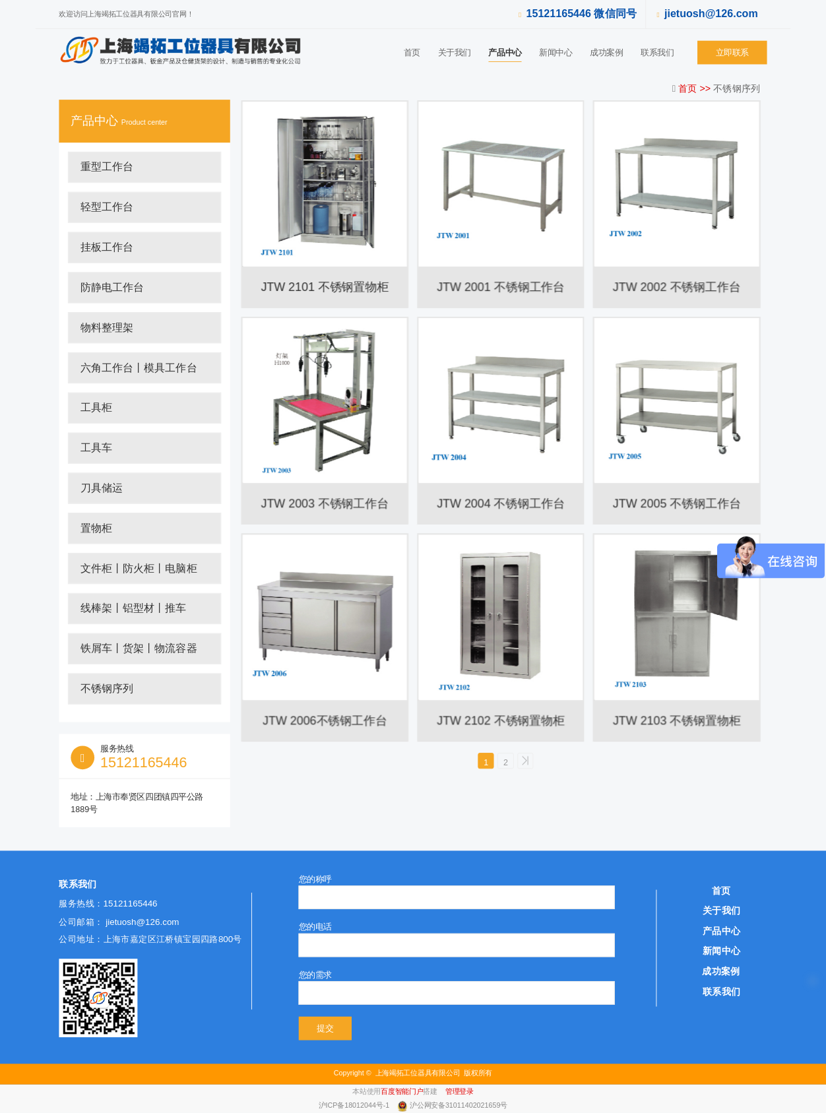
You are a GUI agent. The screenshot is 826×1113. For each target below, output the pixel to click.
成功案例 (606, 52)
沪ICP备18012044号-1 (355, 1106)
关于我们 (454, 52)
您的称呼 (315, 878)
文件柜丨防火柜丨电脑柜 (138, 568)
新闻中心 (555, 52)
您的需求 (315, 974)
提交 (325, 1028)
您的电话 (315, 927)
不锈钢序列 (106, 689)
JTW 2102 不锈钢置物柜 (501, 720)
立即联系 (732, 52)
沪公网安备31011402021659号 (458, 1106)
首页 (412, 52)
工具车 (96, 448)
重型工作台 (106, 167)
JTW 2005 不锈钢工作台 (677, 503)
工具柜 (96, 408)
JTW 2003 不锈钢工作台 (325, 503)
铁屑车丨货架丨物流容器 (138, 648)
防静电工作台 (112, 288)
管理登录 (459, 1091)
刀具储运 (101, 488)
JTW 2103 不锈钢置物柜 (677, 720)
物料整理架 (106, 327)
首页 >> (695, 88)
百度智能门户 (402, 1091)
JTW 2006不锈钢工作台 (325, 720)
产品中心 (504, 52)
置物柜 (96, 528)
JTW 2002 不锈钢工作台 (677, 287)
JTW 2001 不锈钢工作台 (501, 287)
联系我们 (657, 52)
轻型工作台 (106, 207)
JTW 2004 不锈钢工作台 (501, 503)
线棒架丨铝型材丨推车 (133, 608)
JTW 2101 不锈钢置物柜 (325, 287)
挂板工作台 (106, 247)
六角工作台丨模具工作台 (138, 367)
